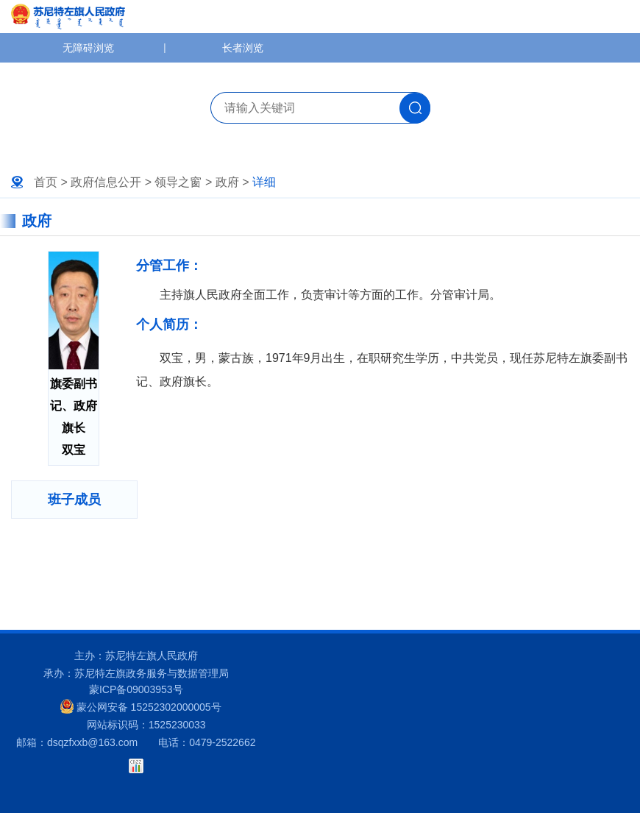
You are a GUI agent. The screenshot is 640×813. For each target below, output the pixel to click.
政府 (227, 182)
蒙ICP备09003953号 (136, 689)
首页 (45, 182)
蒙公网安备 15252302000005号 (140, 706)
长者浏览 (242, 48)
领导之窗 (178, 182)
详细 (264, 182)
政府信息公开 (106, 182)
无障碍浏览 (88, 48)
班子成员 (74, 499)
